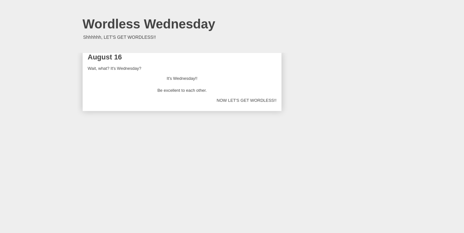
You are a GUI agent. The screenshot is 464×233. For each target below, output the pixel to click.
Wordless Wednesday (148, 24)
